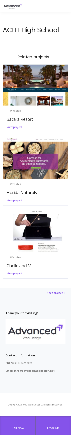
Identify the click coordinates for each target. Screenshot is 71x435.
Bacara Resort (20, 119)
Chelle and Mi (19, 266)
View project (14, 127)
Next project (55, 293)
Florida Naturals (22, 192)
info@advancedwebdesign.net (34, 370)
